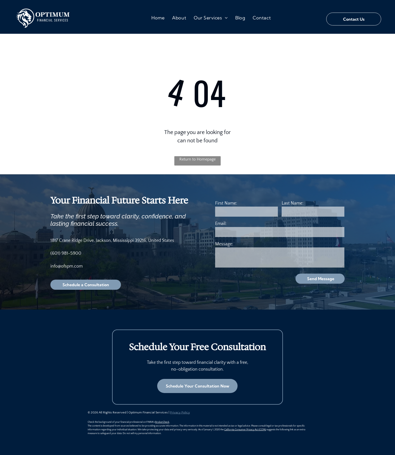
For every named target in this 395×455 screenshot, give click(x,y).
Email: (220, 223)
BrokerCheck (162, 422)
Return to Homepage (197, 159)
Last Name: (292, 203)
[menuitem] (158, 17)
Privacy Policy (180, 412)
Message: (224, 244)
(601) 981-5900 (65, 253)
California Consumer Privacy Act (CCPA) (245, 429)
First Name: (226, 203)
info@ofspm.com (66, 266)
